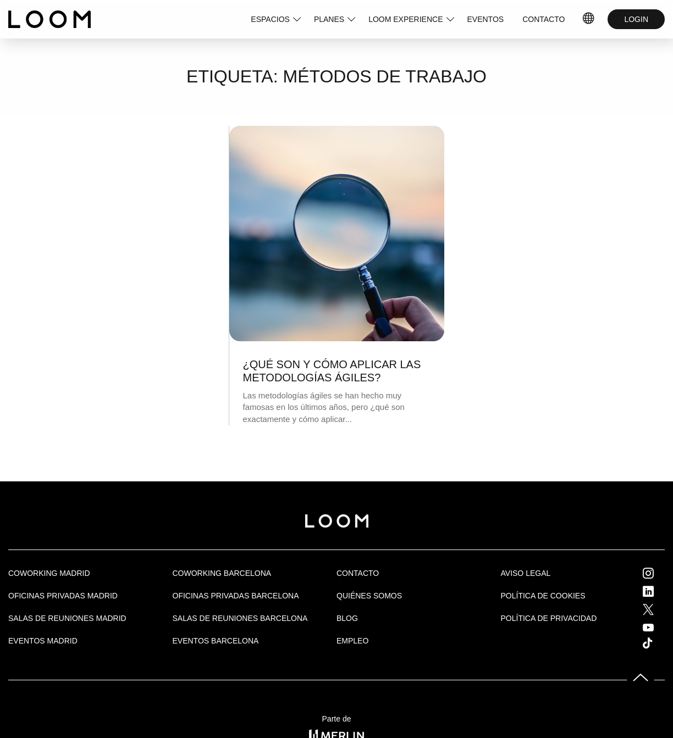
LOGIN (636, 19)
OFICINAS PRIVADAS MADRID (63, 595)
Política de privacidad (549, 618)
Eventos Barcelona (216, 640)
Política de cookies (543, 595)
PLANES (329, 19)
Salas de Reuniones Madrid (67, 618)
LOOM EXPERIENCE (405, 19)
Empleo (352, 640)
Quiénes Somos (369, 595)
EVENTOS (485, 19)
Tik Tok (657, 643)
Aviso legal (526, 573)
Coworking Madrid (49, 573)
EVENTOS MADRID (43, 640)
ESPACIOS (270, 19)
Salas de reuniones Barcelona (240, 618)
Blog (347, 618)
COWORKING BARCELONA (222, 573)
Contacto (357, 573)
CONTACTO (543, 19)
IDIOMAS (589, 19)
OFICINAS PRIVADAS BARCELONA (236, 595)
